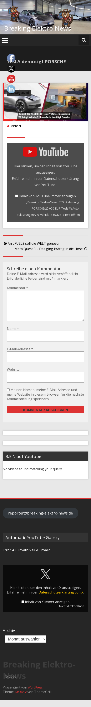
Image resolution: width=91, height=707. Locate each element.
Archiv (9, 637)
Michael (15, 126)
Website (13, 376)
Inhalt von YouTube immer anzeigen (47, 196)
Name (13, 335)
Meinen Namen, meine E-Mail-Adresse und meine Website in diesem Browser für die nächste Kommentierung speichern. (45, 401)
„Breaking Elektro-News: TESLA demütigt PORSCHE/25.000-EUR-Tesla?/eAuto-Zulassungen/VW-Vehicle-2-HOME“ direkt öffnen (48, 208)
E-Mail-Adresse (20, 355)
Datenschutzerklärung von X (61, 599)
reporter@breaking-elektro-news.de (40, 519)
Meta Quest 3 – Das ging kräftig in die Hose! (51, 249)
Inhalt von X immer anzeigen (47, 608)
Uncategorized (19, 93)
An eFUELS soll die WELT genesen (31, 243)
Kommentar (17, 288)
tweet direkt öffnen (71, 613)
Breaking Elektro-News (37, 28)
